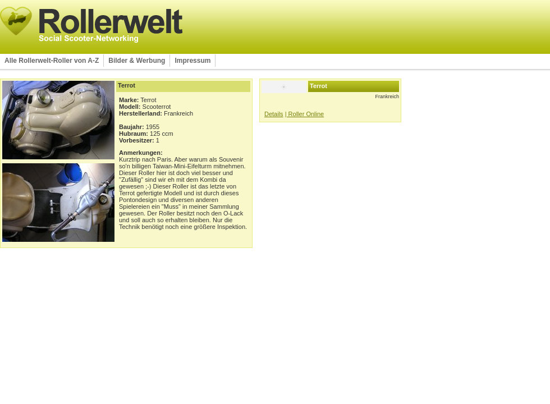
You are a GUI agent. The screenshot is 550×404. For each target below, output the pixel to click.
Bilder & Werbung (136, 61)
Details (273, 114)
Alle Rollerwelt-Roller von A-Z (51, 61)
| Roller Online (304, 114)
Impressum (192, 61)
